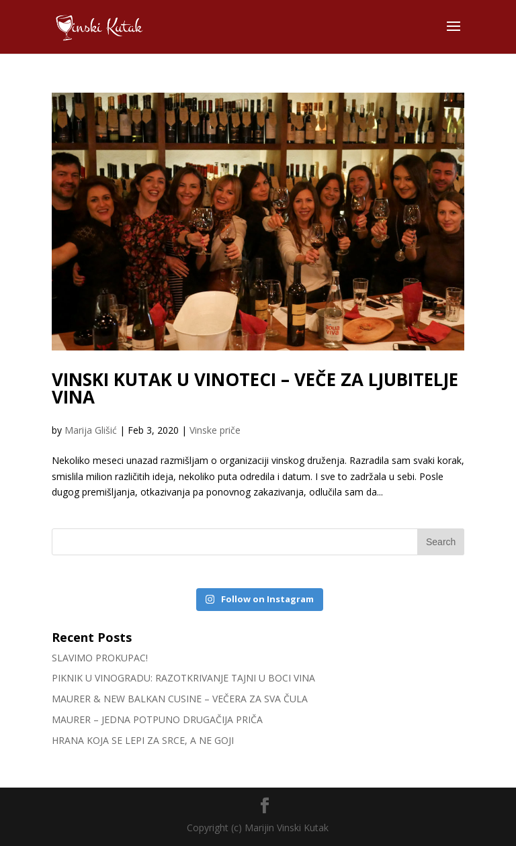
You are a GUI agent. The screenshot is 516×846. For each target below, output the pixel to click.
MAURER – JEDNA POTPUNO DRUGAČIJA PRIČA (157, 719)
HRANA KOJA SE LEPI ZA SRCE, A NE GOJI (143, 740)
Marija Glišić (90, 430)
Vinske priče (215, 430)
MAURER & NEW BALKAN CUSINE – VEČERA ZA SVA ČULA (180, 698)
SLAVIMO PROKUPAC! (100, 657)
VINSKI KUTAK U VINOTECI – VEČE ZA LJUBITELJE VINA (255, 388)
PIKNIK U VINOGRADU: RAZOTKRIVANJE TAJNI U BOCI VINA (183, 677)
